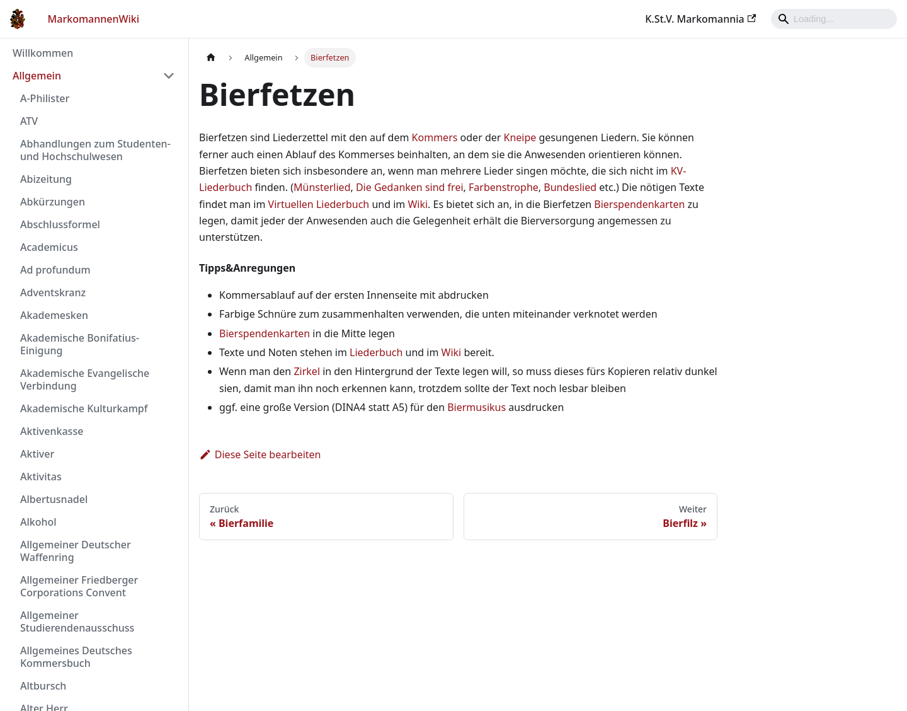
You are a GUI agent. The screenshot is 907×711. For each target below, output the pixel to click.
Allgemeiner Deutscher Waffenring (75, 551)
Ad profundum (55, 270)
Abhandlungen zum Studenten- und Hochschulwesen (95, 150)
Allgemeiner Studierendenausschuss (77, 621)
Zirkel (307, 371)
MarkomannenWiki (94, 19)
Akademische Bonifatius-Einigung (79, 344)
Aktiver (37, 454)
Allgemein (37, 76)
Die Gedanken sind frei (410, 187)
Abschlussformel (60, 224)
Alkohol (38, 522)
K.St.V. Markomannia (700, 19)
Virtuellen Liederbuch (319, 204)
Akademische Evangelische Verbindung (84, 379)
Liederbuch (376, 352)
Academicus (49, 247)
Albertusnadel (54, 499)
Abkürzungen (52, 202)
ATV (29, 121)
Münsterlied (322, 187)
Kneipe (520, 137)
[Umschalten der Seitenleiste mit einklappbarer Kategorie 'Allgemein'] (169, 76)
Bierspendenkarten (639, 204)
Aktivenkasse (51, 431)
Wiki (418, 204)
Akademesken (54, 315)
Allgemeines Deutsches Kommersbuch (76, 657)
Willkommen (43, 53)
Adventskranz (53, 292)
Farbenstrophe (504, 187)
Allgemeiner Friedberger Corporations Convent (79, 586)
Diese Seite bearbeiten (260, 454)
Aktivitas (41, 476)
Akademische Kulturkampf (83, 408)
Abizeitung (46, 179)
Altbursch (43, 686)
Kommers (435, 137)
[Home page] (211, 57)
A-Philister (44, 98)
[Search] (834, 19)
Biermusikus (476, 407)
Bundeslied (570, 187)
